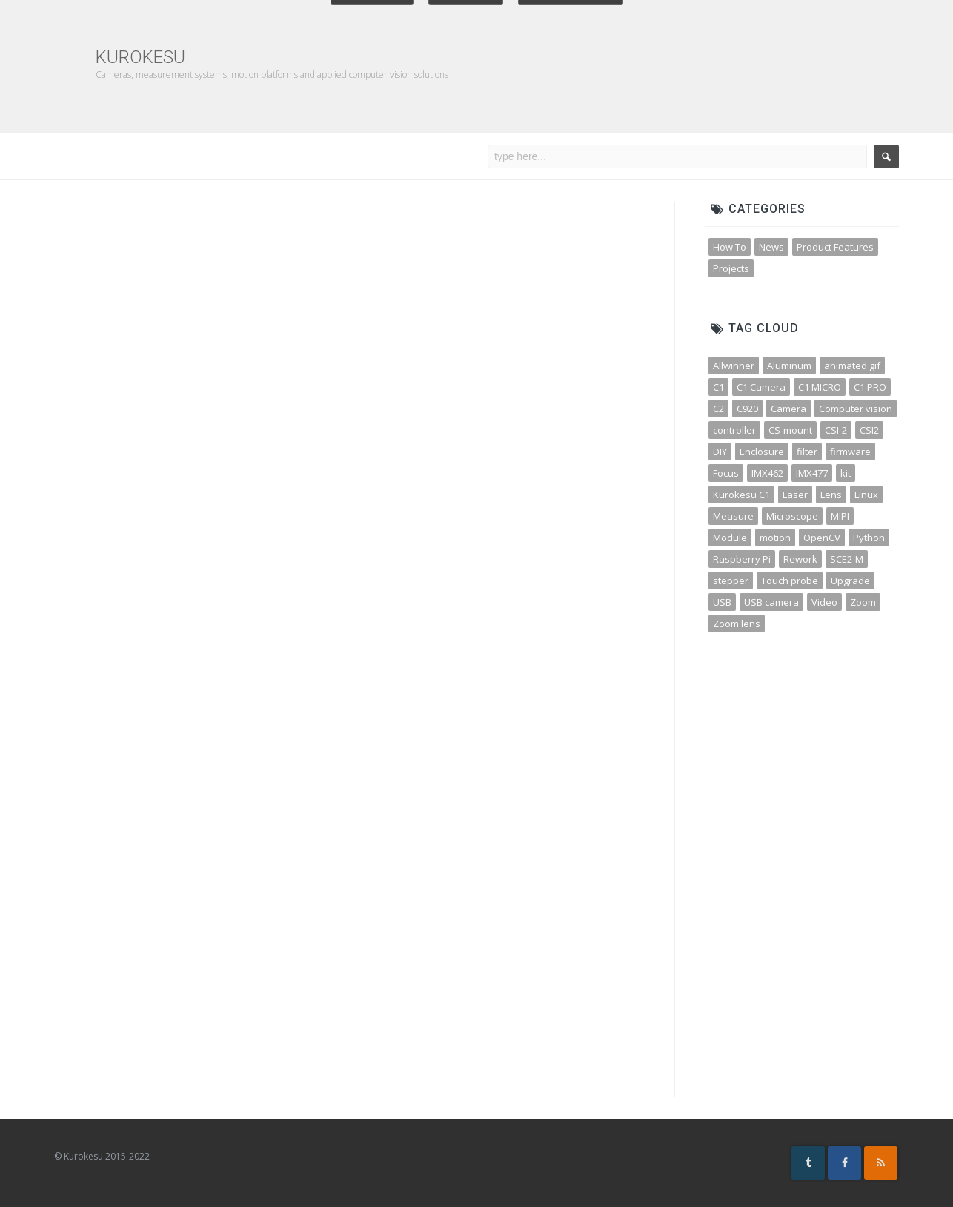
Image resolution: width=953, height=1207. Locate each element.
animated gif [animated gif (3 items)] (852, 365)
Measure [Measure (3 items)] (733, 516)
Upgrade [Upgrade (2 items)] (850, 580)
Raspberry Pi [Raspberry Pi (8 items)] (742, 559)
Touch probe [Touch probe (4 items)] (789, 580)
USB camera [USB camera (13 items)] (771, 602)
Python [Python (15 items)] (869, 537)
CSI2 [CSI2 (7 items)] (869, 430)
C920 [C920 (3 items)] (747, 408)
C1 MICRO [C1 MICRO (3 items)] (819, 387)
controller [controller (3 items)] (734, 430)
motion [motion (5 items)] (775, 537)
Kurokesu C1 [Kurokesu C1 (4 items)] (741, 494)
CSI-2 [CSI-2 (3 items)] (836, 430)
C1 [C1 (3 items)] (718, 387)
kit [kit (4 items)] (845, 473)
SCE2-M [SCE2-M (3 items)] (846, 559)
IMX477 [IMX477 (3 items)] (812, 473)
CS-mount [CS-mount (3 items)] (790, 430)
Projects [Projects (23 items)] (731, 268)
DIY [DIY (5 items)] (720, 451)
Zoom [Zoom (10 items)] (863, 602)
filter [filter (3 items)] (807, 451)
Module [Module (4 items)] (730, 537)
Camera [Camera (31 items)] (788, 408)
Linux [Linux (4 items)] (866, 494)
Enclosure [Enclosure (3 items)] (762, 451)
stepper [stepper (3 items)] (730, 580)
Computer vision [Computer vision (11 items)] (855, 408)
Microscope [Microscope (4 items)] (792, 516)
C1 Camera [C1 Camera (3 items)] (761, 387)
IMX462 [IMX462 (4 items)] (767, 473)
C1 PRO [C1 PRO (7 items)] (870, 387)
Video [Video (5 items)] (824, 602)
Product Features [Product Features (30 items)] (835, 247)
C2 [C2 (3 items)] (718, 408)
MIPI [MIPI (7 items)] (840, 516)
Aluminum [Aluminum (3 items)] (789, 365)
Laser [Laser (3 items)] (795, 494)
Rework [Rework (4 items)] (800, 559)
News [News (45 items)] (771, 247)
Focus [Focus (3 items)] (726, 473)
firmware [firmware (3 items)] (850, 451)
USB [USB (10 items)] (722, 602)
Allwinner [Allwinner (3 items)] (733, 365)
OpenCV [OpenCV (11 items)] (821, 537)
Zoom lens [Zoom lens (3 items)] (736, 623)
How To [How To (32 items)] (729, 247)
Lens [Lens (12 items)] (831, 494)
